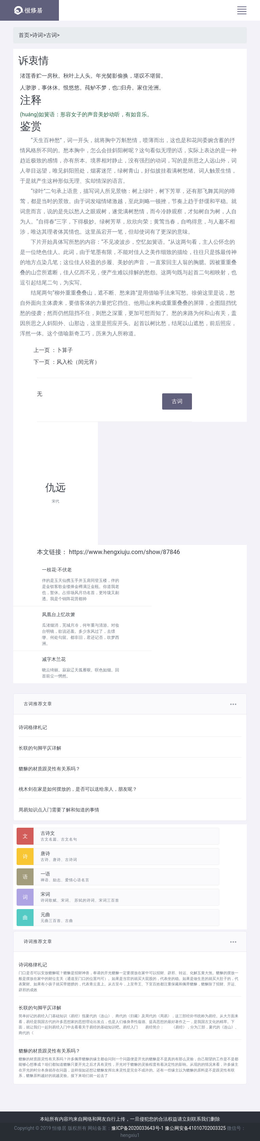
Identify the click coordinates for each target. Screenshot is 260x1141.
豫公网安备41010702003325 (195, 1128)
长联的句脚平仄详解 (40, 748)
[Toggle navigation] (242, 10)
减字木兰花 (54, 659)
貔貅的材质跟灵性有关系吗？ (49, 768)
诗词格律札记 (33, 727)
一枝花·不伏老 (57, 569)
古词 (51, 35)
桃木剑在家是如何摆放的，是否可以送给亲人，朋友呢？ (78, 789)
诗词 (37, 35)
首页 (24, 35)
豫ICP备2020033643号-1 (137, 1128)
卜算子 (65, 350)
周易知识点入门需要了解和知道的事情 (59, 809)
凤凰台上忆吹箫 (58, 614)
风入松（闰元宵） (78, 362)
